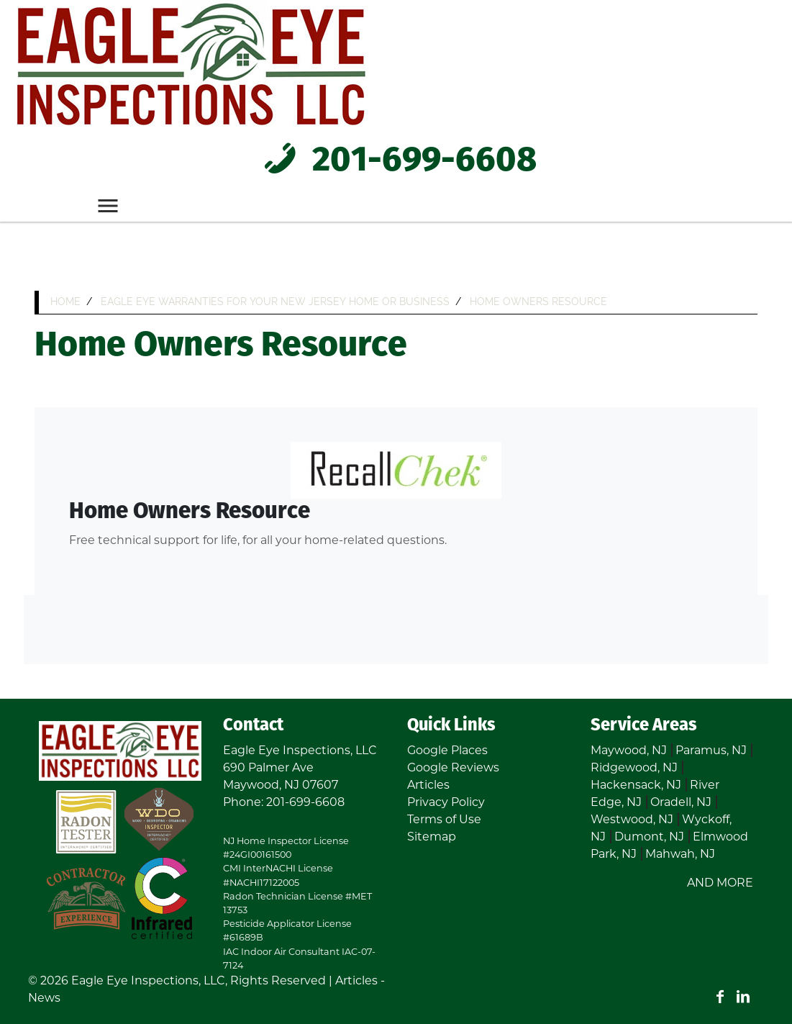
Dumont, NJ (649, 836)
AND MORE (720, 882)
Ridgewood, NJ (634, 767)
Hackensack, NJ (636, 785)
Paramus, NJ (711, 750)
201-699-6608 (395, 161)
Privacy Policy (446, 802)
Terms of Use (444, 819)
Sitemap (431, 836)
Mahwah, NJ (680, 854)
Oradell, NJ (680, 802)
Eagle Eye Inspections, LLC (148, 980)
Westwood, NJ (632, 819)
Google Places (447, 750)
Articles (428, 785)
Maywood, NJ (629, 750)
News (44, 998)
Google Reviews (453, 767)
